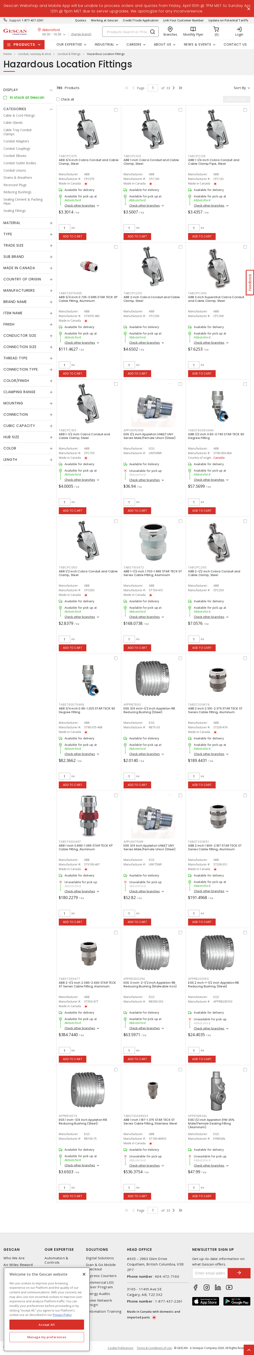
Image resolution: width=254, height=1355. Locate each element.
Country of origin (22, 279)
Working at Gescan (104, 20)
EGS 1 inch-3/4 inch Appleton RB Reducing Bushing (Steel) (83, 1121)
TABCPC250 (197, 567)
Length (10, 459)
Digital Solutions (100, 1258)
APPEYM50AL (197, 1116)
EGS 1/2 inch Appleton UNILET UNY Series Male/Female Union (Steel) (149, 436)
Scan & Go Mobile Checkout (101, 1267)
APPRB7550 (132, 704)
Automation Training (104, 1311)
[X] (84, 1274)
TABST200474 (198, 704)
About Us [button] (162, 44)
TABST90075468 (72, 704)
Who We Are (14, 1258)
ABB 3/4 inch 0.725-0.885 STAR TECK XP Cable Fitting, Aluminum (88, 299)
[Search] (130, 31)
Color (9, 448)
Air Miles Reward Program (18, 1267)
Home (7, 54)
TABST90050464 (201, 430)
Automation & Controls (56, 1260)
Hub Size (11, 437)
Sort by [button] (240, 87)
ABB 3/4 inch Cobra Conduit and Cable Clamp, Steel (89, 162)
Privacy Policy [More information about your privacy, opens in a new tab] (62, 1315)
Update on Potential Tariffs (228, 20)
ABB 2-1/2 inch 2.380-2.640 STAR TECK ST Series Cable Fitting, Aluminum (87, 984)
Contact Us (235, 44)
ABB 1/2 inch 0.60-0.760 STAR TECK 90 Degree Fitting (216, 436)
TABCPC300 (197, 293)
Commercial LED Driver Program (100, 1284)
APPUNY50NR (134, 430)
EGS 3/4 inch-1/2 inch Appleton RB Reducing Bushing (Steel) (149, 710)
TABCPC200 (133, 293)
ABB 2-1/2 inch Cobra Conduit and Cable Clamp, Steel (214, 573)
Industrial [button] (104, 44)
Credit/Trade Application (140, 20)
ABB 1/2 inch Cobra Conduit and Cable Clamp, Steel (88, 573)
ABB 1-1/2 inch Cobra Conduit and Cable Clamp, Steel (84, 436)
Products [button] (24, 44)
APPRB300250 (134, 979)
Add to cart (72, 236)
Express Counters (101, 1276)
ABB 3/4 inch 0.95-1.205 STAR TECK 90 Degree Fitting (87, 710)
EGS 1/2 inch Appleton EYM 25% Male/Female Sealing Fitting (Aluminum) (211, 1123)
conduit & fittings (69, 54)
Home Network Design (99, 1302)
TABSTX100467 (70, 842)
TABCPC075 (68, 156)
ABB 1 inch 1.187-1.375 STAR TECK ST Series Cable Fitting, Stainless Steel (150, 1121)
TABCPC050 (68, 567)
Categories (14, 109)
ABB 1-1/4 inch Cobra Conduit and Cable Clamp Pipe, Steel (213, 162)
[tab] (28, 90)
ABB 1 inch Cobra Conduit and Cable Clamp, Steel (151, 162)
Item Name (13, 313)
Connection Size (20, 346)
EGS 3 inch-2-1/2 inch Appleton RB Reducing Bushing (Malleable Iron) (150, 984)
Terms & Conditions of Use (154, 1348)
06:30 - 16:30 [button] (51, 34)
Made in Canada (19, 267)
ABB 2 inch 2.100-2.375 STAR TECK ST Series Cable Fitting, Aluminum (215, 710)
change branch (81, 34)
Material (11, 222)
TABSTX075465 (70, 293)
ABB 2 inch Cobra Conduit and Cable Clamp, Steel (152, 299)
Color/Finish (16, 380)
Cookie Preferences (120, 1348)
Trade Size (13, 245)
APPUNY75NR (134, 842)
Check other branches (80, 205)
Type (7, 234)
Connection (15, 414)
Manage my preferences (46, 1337)
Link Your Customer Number (183, 20)
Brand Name (15, 301)
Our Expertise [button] (69, 44)
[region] (47, 1309)
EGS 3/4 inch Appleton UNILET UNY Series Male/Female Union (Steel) (149, 847)
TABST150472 (134, 567)
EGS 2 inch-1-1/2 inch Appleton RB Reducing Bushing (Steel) (213, 984)
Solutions (97, 1249)
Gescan (11, 1249)
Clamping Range (19, 391)
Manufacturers (19, 290)
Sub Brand (13, 256)
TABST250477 (69, 979)
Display (10, 89)
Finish (8, 324)
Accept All (47, 1325)
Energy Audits (98, 1294)
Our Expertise (59, 1249)
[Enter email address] (210, 1273)
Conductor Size (19, 335)
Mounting (13, 403)
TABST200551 (198, 842)
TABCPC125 (197, 156)
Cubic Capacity (19, 425)
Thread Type (15, 358)
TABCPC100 (132, 156)
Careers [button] (134, 44)
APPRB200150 (198, 979)
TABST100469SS (136, 1116)
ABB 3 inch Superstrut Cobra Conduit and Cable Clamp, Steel (216, 299)
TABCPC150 (67, 430)
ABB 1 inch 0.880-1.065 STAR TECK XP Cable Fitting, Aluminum (86, 847)
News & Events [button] (197, 44)
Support (15, 20)
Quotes (80, 20)
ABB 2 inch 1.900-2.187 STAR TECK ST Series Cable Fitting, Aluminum (215, 847)
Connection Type (20, 369)
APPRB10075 (68, 1116)
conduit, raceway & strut (34, 54)
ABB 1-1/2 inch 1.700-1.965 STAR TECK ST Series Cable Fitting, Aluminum (153, 573)
